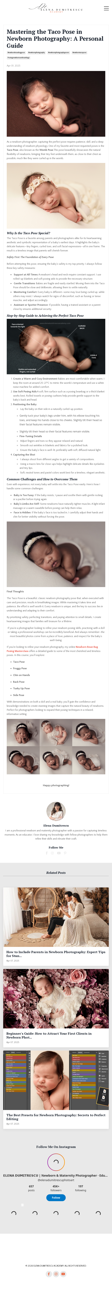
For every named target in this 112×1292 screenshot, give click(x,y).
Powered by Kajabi (56, 1283)
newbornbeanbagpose (16, 53)
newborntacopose (79, 53)
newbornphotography (36, 53)
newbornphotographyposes (58, 53)
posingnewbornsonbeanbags (18, 58)
